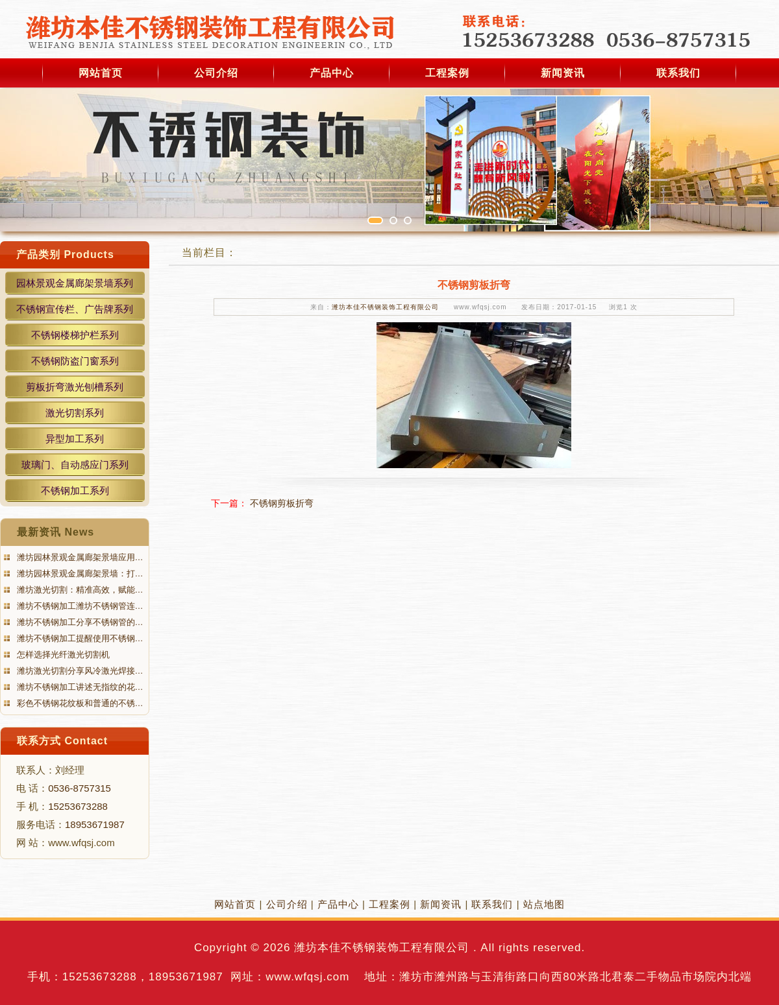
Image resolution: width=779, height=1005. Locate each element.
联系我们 (678, 72)
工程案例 (447, 72)
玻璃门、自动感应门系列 (75, 464)
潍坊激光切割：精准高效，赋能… (78, 590)
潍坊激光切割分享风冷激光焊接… (78, 671)
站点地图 (544, 904)
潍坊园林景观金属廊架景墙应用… (78, 557)
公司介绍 (216, 72)
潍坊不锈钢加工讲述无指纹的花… (78, 687)
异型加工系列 (74, 438)
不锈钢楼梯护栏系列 (75, 334)
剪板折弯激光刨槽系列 (74, 386)
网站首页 (101, 72)
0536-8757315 (79, 788)
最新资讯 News (55, 532)
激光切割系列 (74, 412)
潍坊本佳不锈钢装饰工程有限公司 (385, 307)
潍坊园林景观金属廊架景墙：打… (78, 573)
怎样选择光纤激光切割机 (62, 654)
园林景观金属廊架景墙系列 (74, 283)
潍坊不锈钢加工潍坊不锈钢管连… (78, 606)
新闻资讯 (563, 72)
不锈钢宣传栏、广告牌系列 (74, 308)
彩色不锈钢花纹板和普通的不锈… (78, 703)
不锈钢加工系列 (75, 490)
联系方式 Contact (62, 740)
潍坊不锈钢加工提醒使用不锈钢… (78, 638)
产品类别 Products (65, 254)
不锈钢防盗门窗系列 (75, 360)
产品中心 (332, 72)
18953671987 (95, 824)
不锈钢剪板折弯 (282, 503)
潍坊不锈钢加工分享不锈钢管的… (78, 622)
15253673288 (78, 806)
